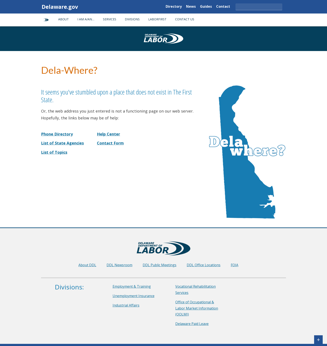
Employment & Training (132, 286)
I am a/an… (85, 19)
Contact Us (184, 19)
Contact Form (110, 143)
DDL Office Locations (203, 265)
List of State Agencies (62, 143)
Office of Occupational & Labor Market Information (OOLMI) (196, 308)
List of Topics (54, 152)
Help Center (108, 134)
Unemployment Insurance (133, 295)
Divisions (132, 19)
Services (109, 19)
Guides (206, 6)
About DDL (87, 265)
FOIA (234, 265)
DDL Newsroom (119, 265)
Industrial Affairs (126, 305)
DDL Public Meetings (159, 265)
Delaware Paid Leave (192, 323)
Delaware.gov (60, 6)
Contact (223, 6)
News (191, 6)
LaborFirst (157, 19)
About (63, 19)
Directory (174, 6)
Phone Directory (57, 134)
